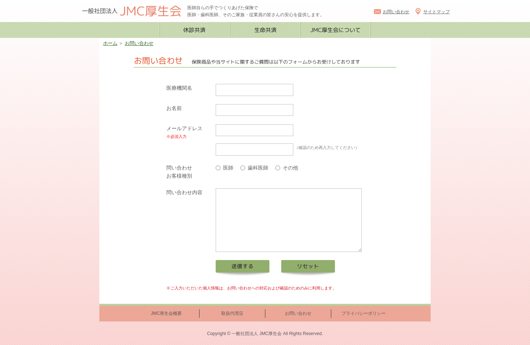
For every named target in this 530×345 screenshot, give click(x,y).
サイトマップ (432, 11)
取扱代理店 (232, 313)
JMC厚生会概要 (166, 313)
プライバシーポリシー (364, 313)
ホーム (110, 43)
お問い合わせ (391, 11)
